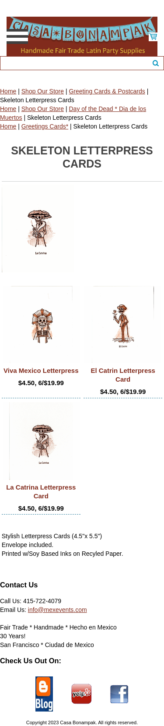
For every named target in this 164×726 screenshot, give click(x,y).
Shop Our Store (42, 91)
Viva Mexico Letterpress (40, 370)
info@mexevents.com (57, 609)
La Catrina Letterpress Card (41, 491)
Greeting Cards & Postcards (107, 91)
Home (8, 91)
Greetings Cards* (44, 126)
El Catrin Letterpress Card (123, 375)
